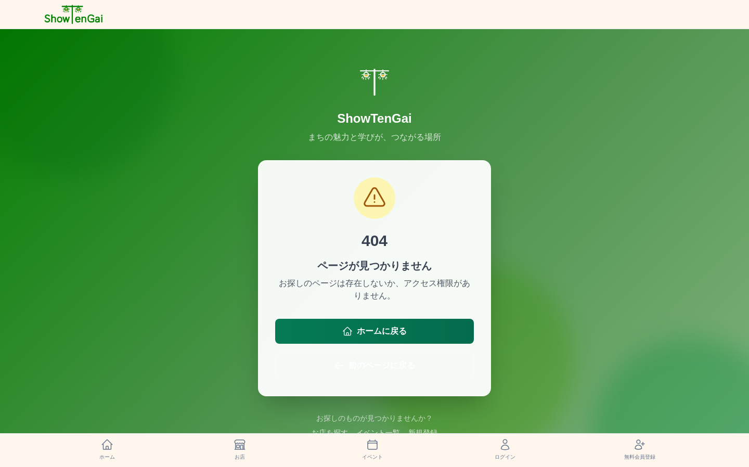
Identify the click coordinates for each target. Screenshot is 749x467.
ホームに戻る (374, 331)
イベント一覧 (378, 433)
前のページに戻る (374, 365)
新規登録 (422, 433)
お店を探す (330, 433)
